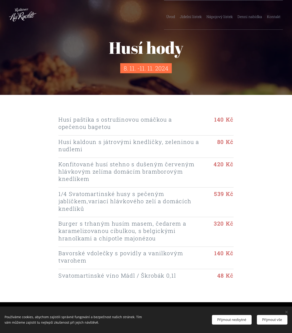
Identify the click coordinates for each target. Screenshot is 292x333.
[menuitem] (167, 15)
